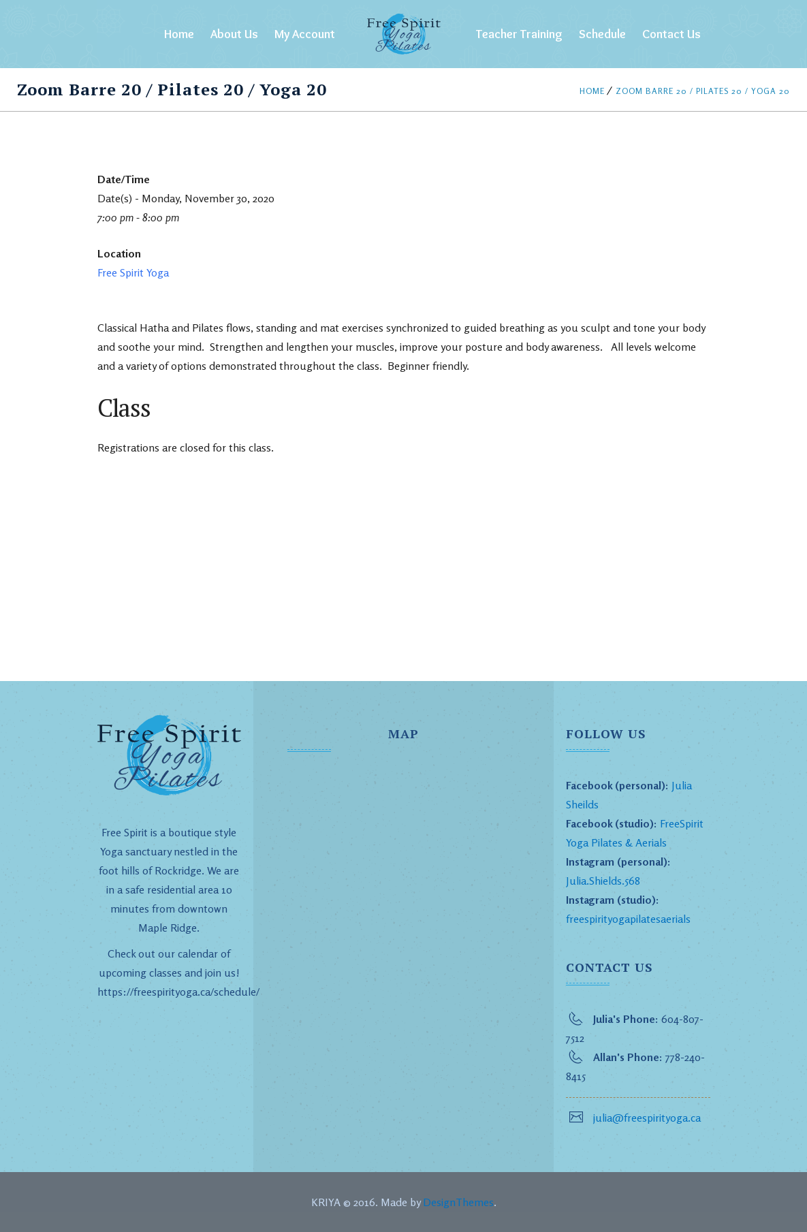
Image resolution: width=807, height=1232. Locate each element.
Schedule (602, 34)
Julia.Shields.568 (603, 880)
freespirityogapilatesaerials (628, 919)
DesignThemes (458, 1202)
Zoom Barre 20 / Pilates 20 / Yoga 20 (703, 91)
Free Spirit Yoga (133, 272)
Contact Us (671, 34)
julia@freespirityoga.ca (647, 1117)
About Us (234, 34)
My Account (304, 34)
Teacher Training (519, 34)
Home (179, 34)
